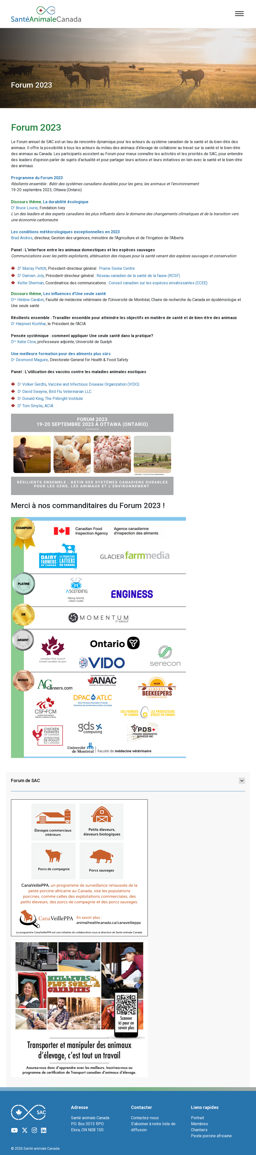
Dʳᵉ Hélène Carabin (27, 299)
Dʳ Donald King (30, 398)
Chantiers (199, 1129)
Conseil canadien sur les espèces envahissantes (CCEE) (158, 283)
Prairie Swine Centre (117, 268)
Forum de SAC (128, 780)
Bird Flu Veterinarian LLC (70, 391)
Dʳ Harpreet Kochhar (28, 323)
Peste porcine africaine (211, 1135)
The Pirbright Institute (64, 398)
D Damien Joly (31, 275)
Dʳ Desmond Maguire (29, 359)
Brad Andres (21, 238)
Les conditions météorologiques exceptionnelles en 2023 (65, 231)
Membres (199, 1123)
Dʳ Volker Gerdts (32, 384)
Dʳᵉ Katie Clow (23, 341)
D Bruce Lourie (24, 207)
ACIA (48, 405)
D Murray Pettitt (32, 268)
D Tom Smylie (30, 405)
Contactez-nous (145, 1117)
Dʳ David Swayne (32, 391)
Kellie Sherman (31, 283)
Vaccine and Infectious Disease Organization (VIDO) (93, 384)
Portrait (197, 1117)
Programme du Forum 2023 (37, 177)
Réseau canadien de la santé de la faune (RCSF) (138, 275)
